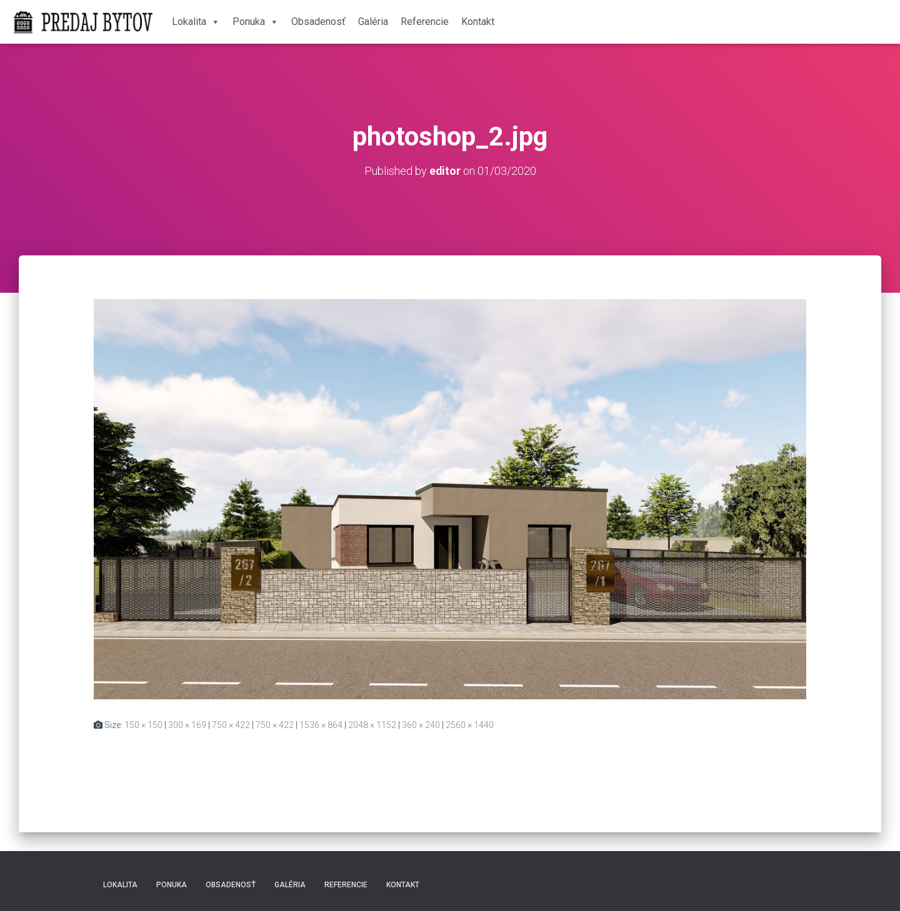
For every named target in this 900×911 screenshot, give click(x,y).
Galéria (373, 21)
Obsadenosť (318, 21)
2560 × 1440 (470, 724)
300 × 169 (187, 724)
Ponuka (255, 21)
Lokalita (196, 21)
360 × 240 (421, 724)
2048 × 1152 (372, 724)
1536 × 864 (320, 724)
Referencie (425, 21)
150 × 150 (143, 724)
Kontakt (477, 21)
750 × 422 (231, 724)
